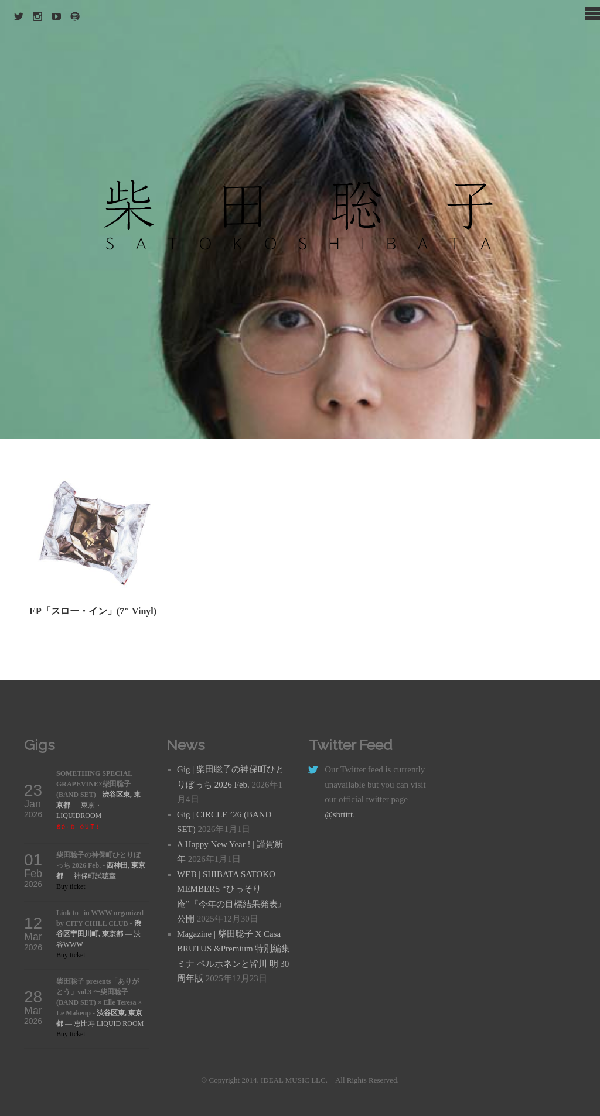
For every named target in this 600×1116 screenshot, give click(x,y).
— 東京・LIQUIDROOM (98, 805)
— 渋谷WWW (98, 934)
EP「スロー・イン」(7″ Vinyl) (92, 611)
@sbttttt (339, 814)
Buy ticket (71, 886)
